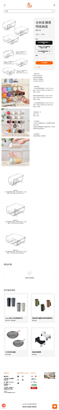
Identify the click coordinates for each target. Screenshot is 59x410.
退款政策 (25, 406)
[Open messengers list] (4, 405)
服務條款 (29, 406)
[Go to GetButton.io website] (3, 408)
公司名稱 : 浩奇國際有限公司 (9, 379)
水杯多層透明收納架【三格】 (44, 52)
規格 (37, 39)
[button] (4, 5)
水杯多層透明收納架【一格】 (44, 43)
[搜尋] (52, 11)
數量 (37, 55)
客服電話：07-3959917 (7, 385)
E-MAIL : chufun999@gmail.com (9, 391)
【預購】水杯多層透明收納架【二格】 (44, 47)
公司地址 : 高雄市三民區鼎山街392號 (9, 388)
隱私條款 (34, 406)
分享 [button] (38, 67)
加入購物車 (44, 62)
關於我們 (6, 376)
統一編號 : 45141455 (9, 382)
